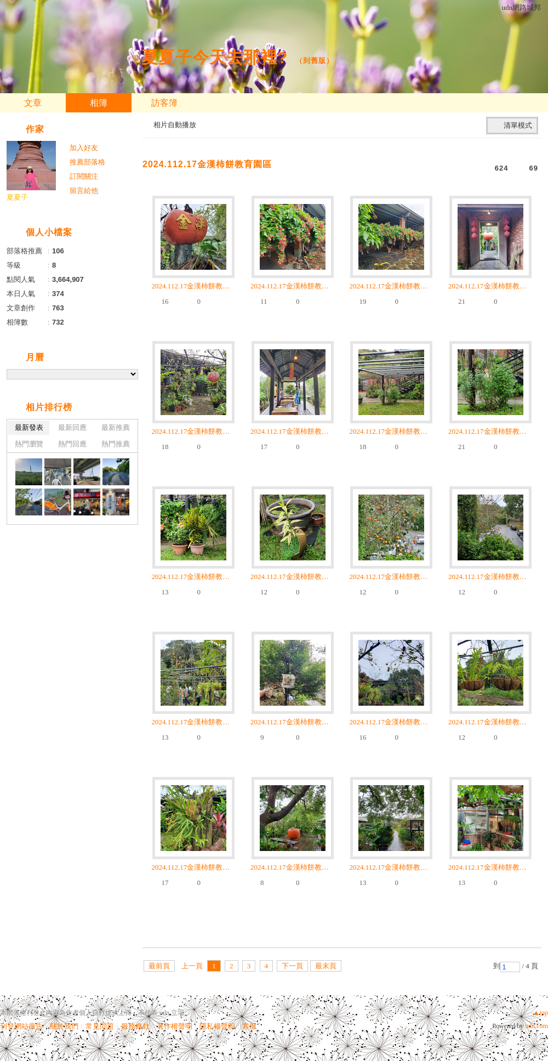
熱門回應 (72, 444)
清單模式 (518, 125)
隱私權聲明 (217, 1026)
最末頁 (325, 966)
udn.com (536, 1026)
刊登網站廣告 (21, 1026)
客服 (249, 1026)
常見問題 (99, 1026)
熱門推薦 (115, 444)
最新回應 (72, 427)
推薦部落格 (87, 162)
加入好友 (84, 148)
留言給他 (84, 190)
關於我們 (64, 1026)
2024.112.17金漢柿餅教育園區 (207, 164)
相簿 (98, 102)
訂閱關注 (84, 176)
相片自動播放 (174, 125)
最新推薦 (115, 427)
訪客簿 (164, 102)
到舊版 (314, 60)
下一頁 (292, 966)
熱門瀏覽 (29, 444)
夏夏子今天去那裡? (214, 57)
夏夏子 (17, 197)
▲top (540, 1013)
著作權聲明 (174, 1026)
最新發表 (29, 427)
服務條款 (135, 1026)
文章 (33, 102)
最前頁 (159, 966)
